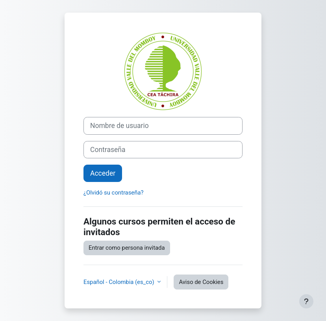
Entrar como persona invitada (127, 247)
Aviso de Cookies (201, 282)
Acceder (102, 173)
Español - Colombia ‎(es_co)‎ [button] (119, 282)
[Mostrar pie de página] (306, 301)
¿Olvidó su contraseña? (113, 192)
